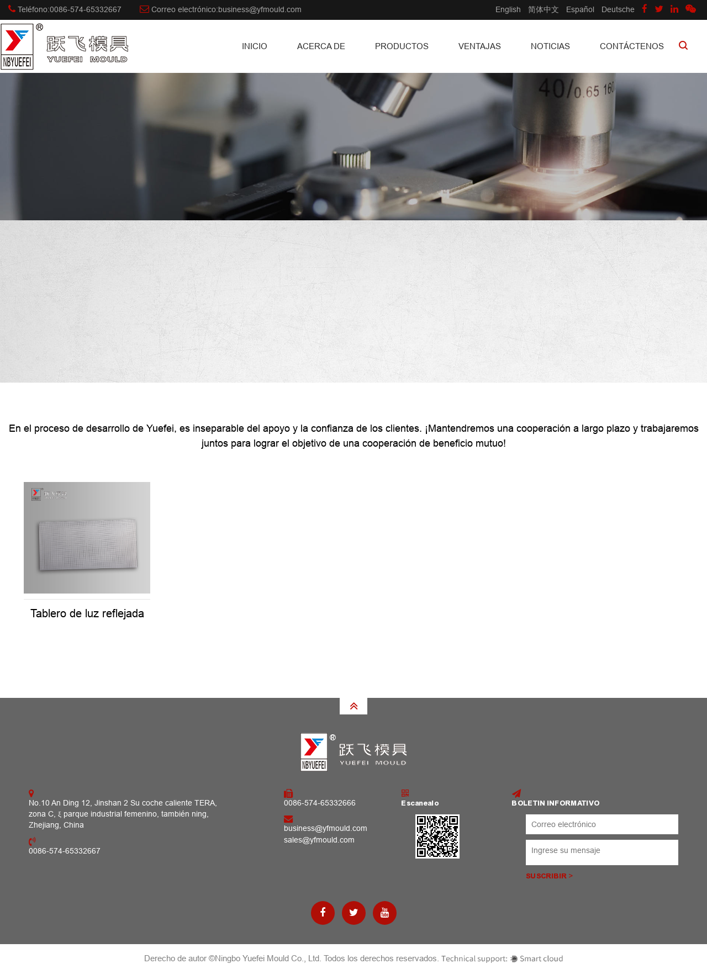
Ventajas (479, 46)
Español (580, 9)
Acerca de (321, 46)
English (508, 9)
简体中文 (543, 9)
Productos (402, 46)
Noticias (550, 46)
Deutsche (618, 9)
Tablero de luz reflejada (87, 613)
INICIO (254, 46)
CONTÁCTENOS (632, 46)
